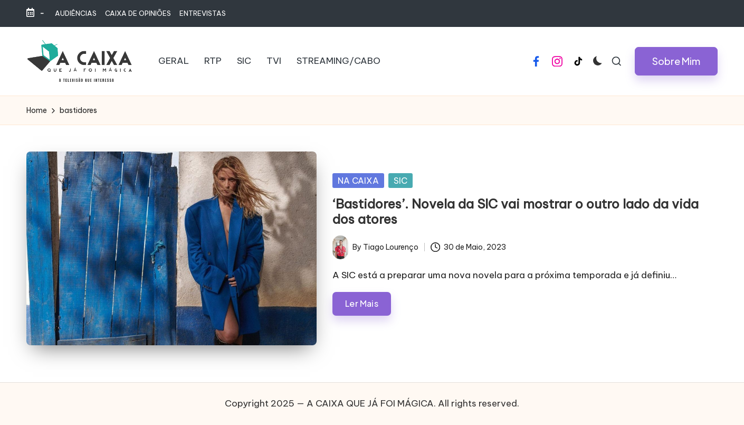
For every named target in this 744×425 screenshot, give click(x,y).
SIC (400, 180)
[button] (676, 61)
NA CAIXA (358, 180)
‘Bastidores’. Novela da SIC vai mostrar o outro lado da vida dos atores (515, 211)
